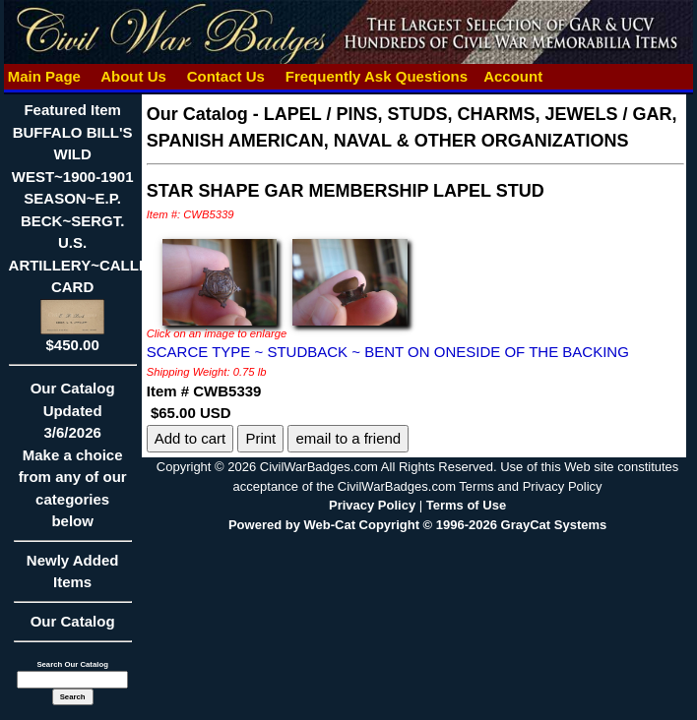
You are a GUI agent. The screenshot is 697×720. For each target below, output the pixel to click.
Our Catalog (73, 621)
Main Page (45, 76)
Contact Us (226, 76)
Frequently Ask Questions (377, 76)
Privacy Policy (372, 505)
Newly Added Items (73, 578)
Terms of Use (466, 505)
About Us (133, 76)
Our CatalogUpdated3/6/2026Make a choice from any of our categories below (73, 461)
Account (512, 76)
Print (260, 438)
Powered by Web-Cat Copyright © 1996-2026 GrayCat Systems (417, 524)
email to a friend (348, 438)
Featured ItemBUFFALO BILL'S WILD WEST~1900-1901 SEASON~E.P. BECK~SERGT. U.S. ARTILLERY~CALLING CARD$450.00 (87, 227)
